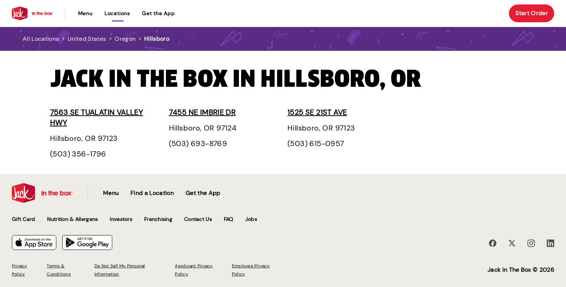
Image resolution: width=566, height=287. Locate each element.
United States (86, 39)
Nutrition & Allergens (72, 219)
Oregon (125, 39)
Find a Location (152, 193)
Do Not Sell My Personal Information (119, 270)
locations (117, 13)
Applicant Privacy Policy (194, 270)
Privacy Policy (19, 270)
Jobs (251, 219)
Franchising (158, 219)
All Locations (41, 39)
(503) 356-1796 (78, 154)
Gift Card (23, 219)
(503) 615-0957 (315, 143)
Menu (85, 13)
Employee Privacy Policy (251, 270)
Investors (121, 219)
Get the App (158, 13)
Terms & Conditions (58, 270)
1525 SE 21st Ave (317, 112)
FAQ (228, 219)
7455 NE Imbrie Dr (202, 112)
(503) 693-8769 (198, 143)
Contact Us (198, 219)
